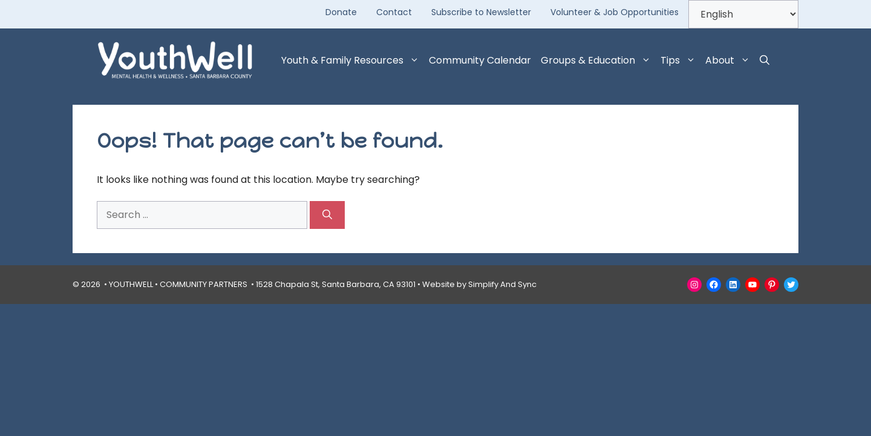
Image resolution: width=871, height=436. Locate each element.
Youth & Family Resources (352, 60)
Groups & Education (598, 60)
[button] (764, 60)
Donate (341, 12)
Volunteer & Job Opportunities (614, 12)
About (730, 60)
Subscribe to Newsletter (481, 12)
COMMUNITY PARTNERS (203, 284)
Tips (680, 60)
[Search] (327, 215)
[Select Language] (743, 14)
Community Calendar (480, 60)
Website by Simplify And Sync (479, 284)
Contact (394, 12)
